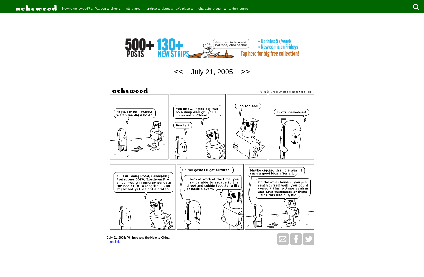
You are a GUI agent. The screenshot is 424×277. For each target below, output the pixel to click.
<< (178, 71)
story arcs (133, 8)
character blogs (209, 8)
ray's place (182, 8)
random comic (238, 8)
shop (114, 8)
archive (151, 8)
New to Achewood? (76, 8)
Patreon (100, 8)
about (166, 8)
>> (245, 71)
